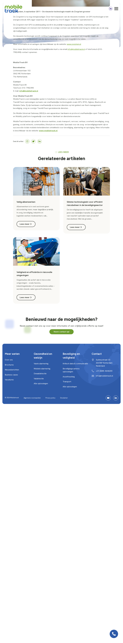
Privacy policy (50, 398)
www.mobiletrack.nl (48, 130)
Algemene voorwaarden (32, 398)
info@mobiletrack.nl (76, 49)
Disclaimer (64, 398)
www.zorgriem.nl (74, 44)
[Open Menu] (116, 9)
